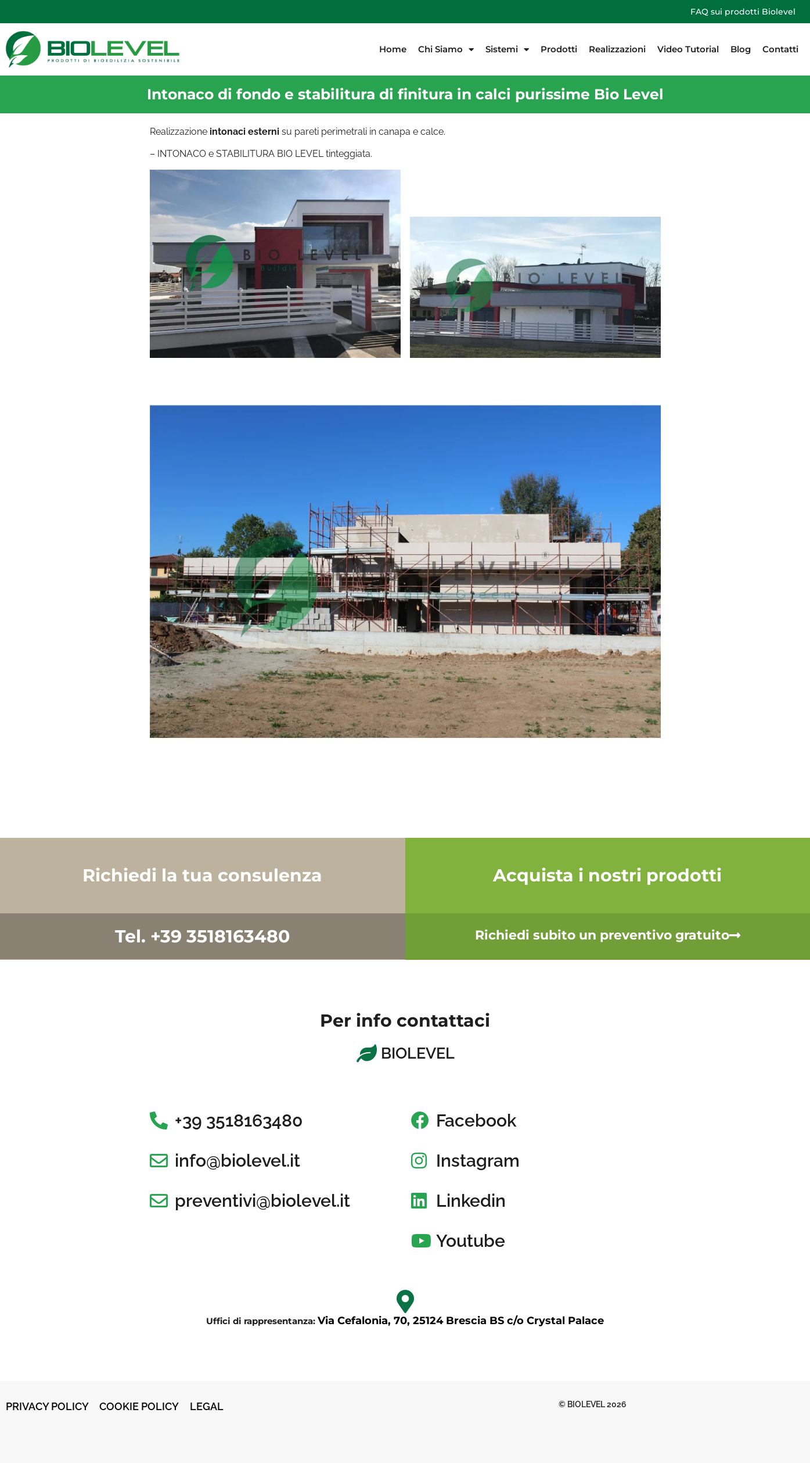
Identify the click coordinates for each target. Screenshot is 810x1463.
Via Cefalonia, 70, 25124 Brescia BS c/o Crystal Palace (461, 1320)
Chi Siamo (446, 50)
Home (392, 49)
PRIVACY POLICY (47, 1406)
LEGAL (207, 1406)
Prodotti (559, 49)
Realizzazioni (617, 49)
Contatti (780, 49)
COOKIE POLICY (140, 1406)
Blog (740, 49)
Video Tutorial (688, 49)
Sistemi (507, 50)
